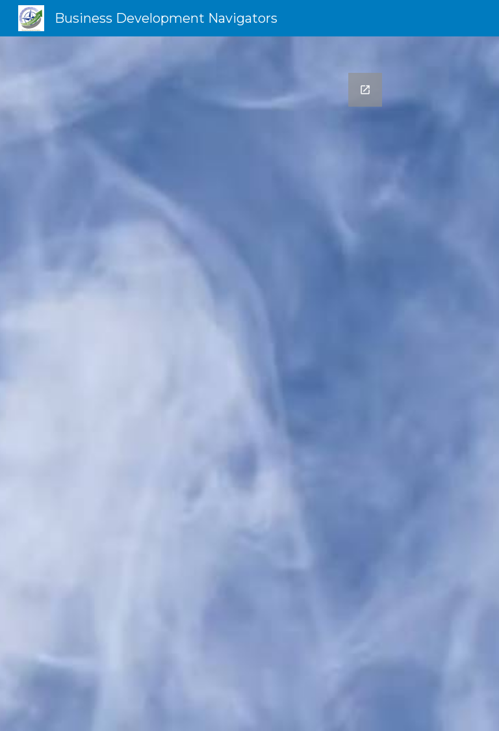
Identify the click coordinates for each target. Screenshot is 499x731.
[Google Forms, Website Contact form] (249, 384)
